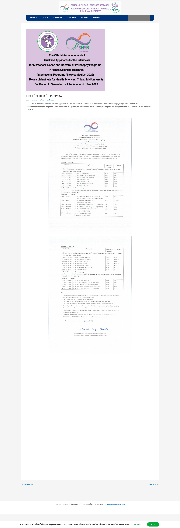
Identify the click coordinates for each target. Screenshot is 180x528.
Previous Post (27, 484)
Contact (97, 17)
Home (33, 17)
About (45, 17)
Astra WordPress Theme (116, 504)
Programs (71, 17)
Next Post (154, 484)
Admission (57, 17)
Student (85, 17)
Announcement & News (36, 100)
